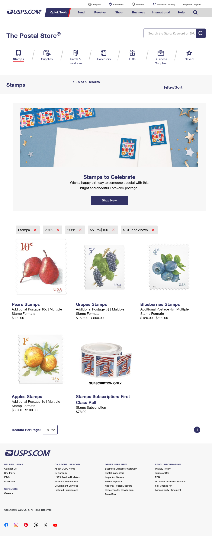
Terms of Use (162, 472)
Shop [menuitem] (119, 12)
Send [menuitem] (81, 12)
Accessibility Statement (168, 490)
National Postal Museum (118, 485)
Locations (118, 4)
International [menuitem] (161, 12)
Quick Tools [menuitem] (58, 12)
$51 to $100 (99, 230)
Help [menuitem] (181, 12)
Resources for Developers (119, 490)
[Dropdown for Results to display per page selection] (50, 429)
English (92, 4)
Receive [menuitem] (100, 12)
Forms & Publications (66, 481)
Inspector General (114, 477)
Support (140, 4)
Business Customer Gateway (121, 468)
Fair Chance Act (163, 485)
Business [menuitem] (138, 12)
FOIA (157, 477)
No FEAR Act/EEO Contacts (170, 481)
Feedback (9, 481)
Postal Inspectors (114, 472)
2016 (49, 230)
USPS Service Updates (67, 477)
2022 (71, 230)
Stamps (24, 230)
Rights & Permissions (66, 490)
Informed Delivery (166, 4)
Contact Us (10, 468)
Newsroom (61, 472)
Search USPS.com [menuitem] (195, 12)
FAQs (7, 477)
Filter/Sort (172, 87)
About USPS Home (65, 468)
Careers (8, 493)
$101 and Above (136, 230)
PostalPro (110, 494)
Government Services (66, 485)
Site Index (9, 472)
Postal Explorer (113, 481)
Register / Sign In (192, 4)
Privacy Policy (163, 468)
